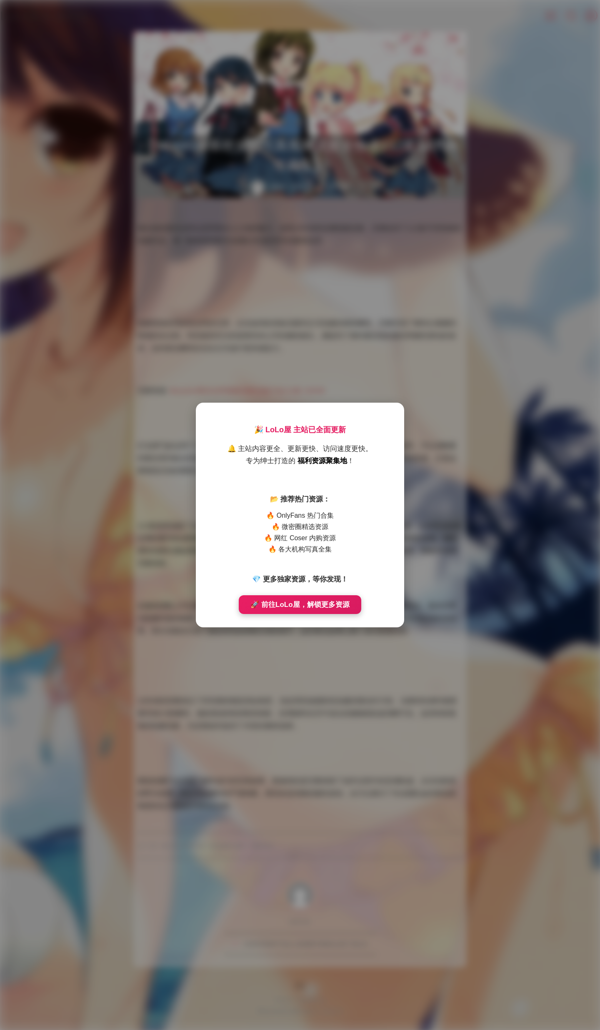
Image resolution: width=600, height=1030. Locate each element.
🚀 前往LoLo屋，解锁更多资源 (299, 605)
